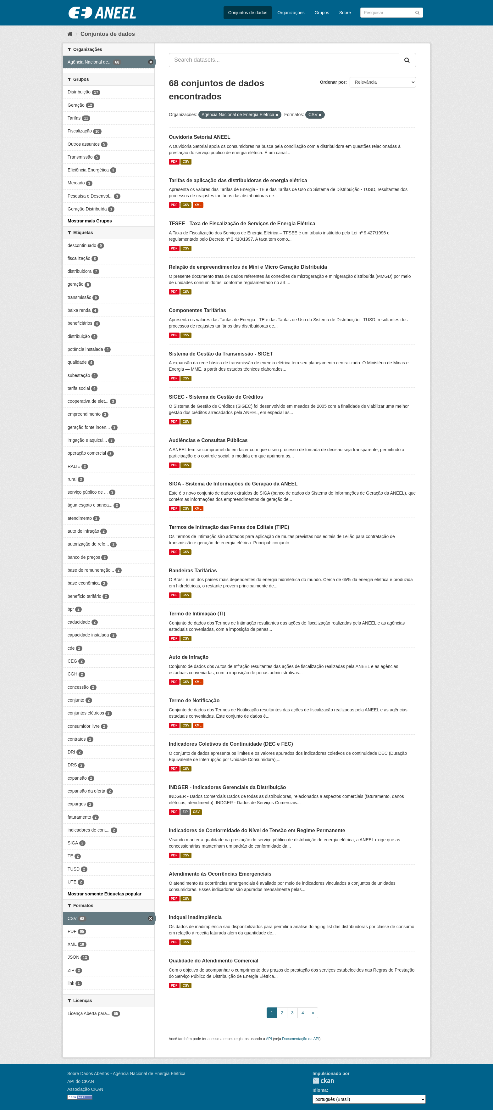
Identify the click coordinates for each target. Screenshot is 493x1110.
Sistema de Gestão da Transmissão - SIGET (221, 353)
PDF (174, 162)
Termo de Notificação (194, 700)
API (269, 1039)
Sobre (345, 12)
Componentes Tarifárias (197, 310)
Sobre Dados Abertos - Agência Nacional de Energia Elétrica (126, 1073)
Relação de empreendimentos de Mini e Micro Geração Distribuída (248, 267)
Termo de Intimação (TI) (197, 613)
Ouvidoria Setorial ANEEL (199, 137)
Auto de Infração (188, 657)
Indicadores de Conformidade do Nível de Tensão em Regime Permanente (257, 830)
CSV (186, 162)
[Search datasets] (391, 13)
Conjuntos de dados (248, 12)
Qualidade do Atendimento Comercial (213, 960)
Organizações (290, 12)
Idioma (320, 1090)
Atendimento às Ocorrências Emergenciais (220, 874)
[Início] (70, 34)
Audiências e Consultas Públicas (208, 440)
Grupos (322, 12)
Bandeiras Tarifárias (193, 570)
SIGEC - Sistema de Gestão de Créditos (216, 397)
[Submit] (417, 12)
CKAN (323, 1080)
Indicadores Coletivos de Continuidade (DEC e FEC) (231, 744)
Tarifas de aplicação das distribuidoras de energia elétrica (238, 180)
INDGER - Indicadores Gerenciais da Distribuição (227, 787)
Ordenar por (333, 82)
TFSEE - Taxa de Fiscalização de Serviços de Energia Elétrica (242, 223)
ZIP (185, 812)
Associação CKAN (85, 1089)
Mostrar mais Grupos (90, 220)
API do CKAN (80, 1081)
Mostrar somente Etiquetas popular (104, 893)
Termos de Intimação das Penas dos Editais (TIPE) (229, 527)
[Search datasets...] (284, 60)
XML (198, 205)
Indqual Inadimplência (195, 917)
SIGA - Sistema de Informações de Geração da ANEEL (233, 483)
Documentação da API (300, 1039)
